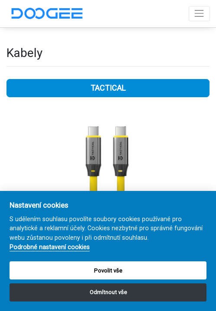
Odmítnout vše (108, 292)
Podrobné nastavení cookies (50, 247)
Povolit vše (108, 270)
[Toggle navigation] (199, 13)
